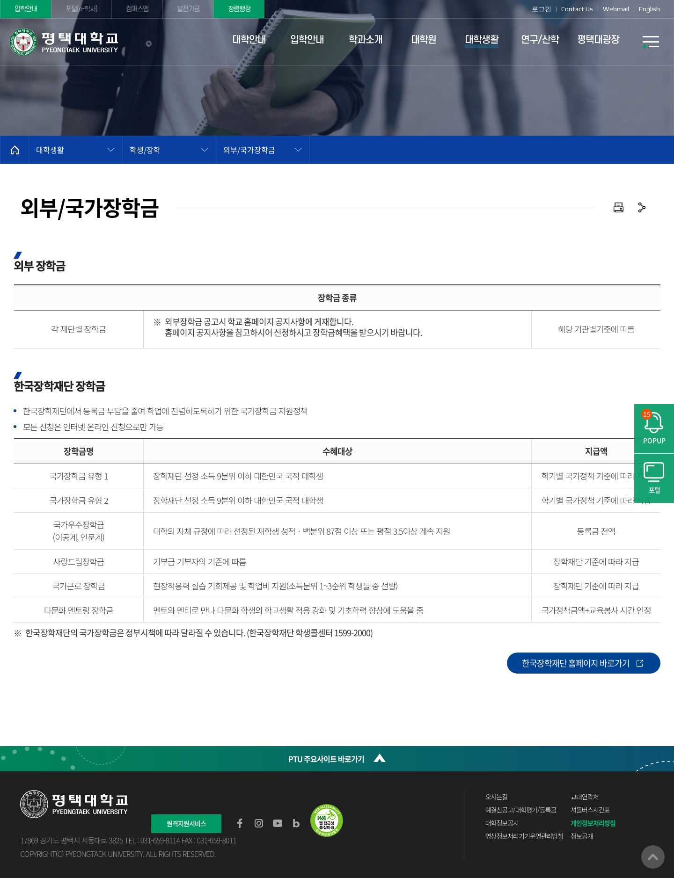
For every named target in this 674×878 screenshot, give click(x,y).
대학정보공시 (502, 822)
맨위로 (653, 857)
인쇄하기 (618, 207)
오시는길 (496, 796)
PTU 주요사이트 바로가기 (326, 758)
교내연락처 (584, 796)
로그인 (541, 9)
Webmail (616, 9)
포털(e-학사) (81, 9)
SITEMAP (650, 42)
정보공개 (582, 836)
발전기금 (188, 9)
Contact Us (577, 9)
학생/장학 (145, 149)
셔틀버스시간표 (590, 809)
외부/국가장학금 (249, 149)
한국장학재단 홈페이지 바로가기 (576, 663)
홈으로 (14, 150)
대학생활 (50, 149)
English (649, 9)
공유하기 (642, 207)
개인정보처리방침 (593, 822)
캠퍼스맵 (137, 9)
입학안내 (26, 9)
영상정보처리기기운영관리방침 (524, 836)
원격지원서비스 (186, 823)
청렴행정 (239, 9)
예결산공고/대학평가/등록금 (521, 809)
